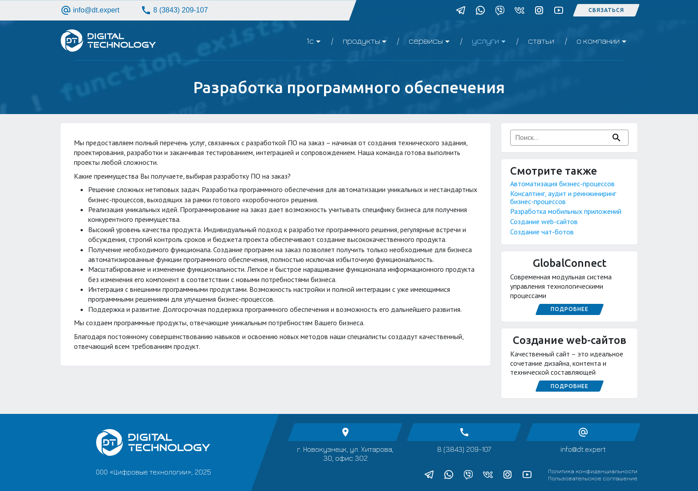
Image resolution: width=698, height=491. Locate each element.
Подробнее (569, 309)
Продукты (361, 40)
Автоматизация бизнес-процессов (562, 183)
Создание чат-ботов (542, 231)
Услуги (485, 40)
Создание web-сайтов (544, 221)
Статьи (541, 40)
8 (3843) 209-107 (174, 10)
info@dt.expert (90, 10)
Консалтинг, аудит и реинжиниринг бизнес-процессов (563, 197)
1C (310, 40)
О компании (598, 40)
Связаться (606, 10)
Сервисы (426, 40)
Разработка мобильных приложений (565, 211)
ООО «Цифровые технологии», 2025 (153, 472)
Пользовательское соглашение (592, 478)
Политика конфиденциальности (592, 471)
